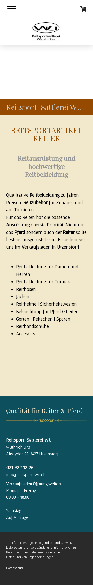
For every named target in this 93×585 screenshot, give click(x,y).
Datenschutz (15, 568)
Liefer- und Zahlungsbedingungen (29, 557)
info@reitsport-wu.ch (25, 474)
